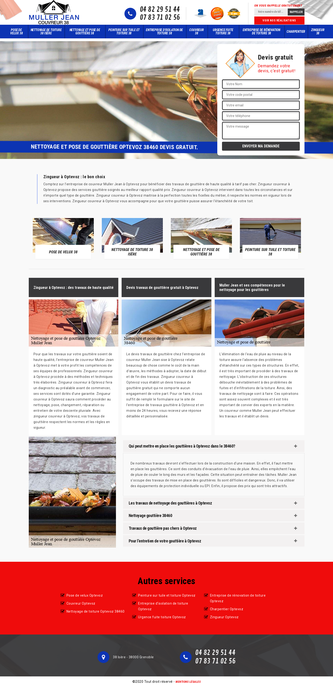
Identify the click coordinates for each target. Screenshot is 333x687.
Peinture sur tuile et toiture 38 (124, 31)
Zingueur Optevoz (224, 617)
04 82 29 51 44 (160, 9)
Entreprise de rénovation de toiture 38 (261, 31)
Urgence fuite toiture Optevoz (162, 617)
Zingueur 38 (317, 31)
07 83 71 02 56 (160, 17)
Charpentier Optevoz (226, 609)
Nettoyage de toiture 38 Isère (46, 31)
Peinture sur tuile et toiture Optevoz (167, 595)
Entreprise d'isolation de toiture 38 (164, 31)
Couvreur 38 (196, 31)
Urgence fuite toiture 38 (223, 31)
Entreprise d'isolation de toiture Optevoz (163, 606)
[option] (63, 238)
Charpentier (296, 31)
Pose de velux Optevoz (84, 595)
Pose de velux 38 (16, 31)
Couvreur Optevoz (80, 603)
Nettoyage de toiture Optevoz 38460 (95, 611)
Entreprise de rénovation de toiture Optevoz (238, 598)
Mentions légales (188, 681)
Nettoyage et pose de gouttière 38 (85, 31)
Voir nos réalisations (279, 20)
